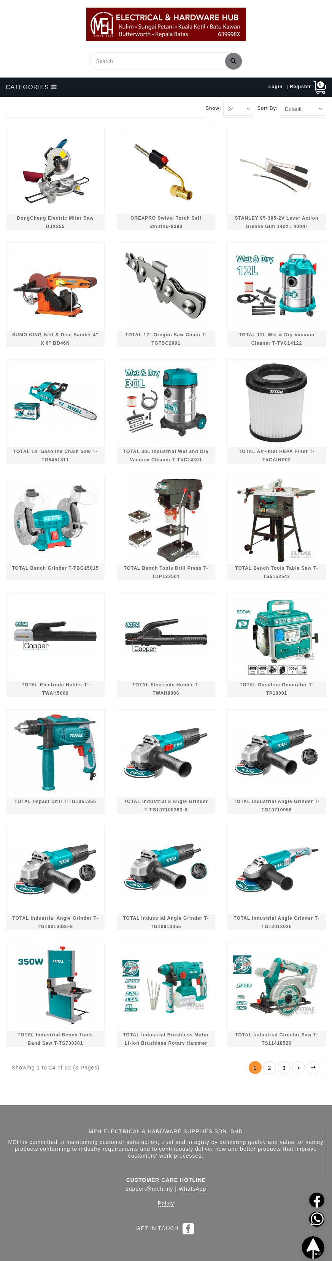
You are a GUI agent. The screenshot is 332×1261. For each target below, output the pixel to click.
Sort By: (267, 108)
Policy (166, 1203)
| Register (298, 86)
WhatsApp (193, 1189)
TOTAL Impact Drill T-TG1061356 (55, 801)
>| (313, 1067)
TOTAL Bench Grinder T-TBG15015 (55, 568)
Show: (213, 108)
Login (275, 86)
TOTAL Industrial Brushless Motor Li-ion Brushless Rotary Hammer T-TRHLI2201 (166, 1043)
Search (233, 60)
